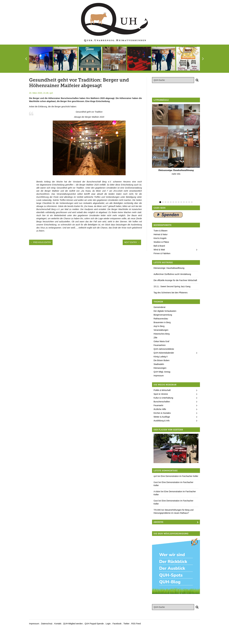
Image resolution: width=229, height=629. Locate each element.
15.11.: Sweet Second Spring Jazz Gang (171, 286)
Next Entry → (132, 242)
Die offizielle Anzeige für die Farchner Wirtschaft (175, 280)
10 (184, 202)
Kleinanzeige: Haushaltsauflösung (168, 268)
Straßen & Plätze (161, 242)
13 (192, 202)
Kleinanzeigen (159, 368)
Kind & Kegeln (159, 238)
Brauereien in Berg (162, 322)
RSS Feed (136, 623)
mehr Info (176, 174)
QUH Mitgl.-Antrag (161, 372)
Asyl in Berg (158, 326)
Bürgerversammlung (162, 315)
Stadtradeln (158, 364)
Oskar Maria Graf (161, 341)
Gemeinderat (159, 307)
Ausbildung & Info (161, 420)
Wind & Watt (159, 249)
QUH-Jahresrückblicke (163, 349)
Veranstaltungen (160, 330)
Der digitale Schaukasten (164, 311)
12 (189, 202)
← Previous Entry (41, 242)
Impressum (158, 375)
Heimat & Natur (160, 234)
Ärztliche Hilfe (159, 409)
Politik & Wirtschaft (162, 390)
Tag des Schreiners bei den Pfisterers (170, 292)
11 (186, 202)
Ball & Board (159, 246)
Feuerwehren (159, 345)
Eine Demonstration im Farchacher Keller (179, 476)
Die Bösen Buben (161, 360)
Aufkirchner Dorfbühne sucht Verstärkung (172, 274)
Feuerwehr (158, 405)
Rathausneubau (160, 318)
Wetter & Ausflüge (161, 417)
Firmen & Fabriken (161, 253)
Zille (155, 337)
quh (51, 93)
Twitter (126, 623)
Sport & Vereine (160, 394)
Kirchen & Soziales (162, 413)
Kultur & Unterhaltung (163, 398)
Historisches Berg (161, 334)
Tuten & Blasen (160, 230)
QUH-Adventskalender (163, 353)
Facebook (116, 623)
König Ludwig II (160, 356)
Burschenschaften (161, 401)
